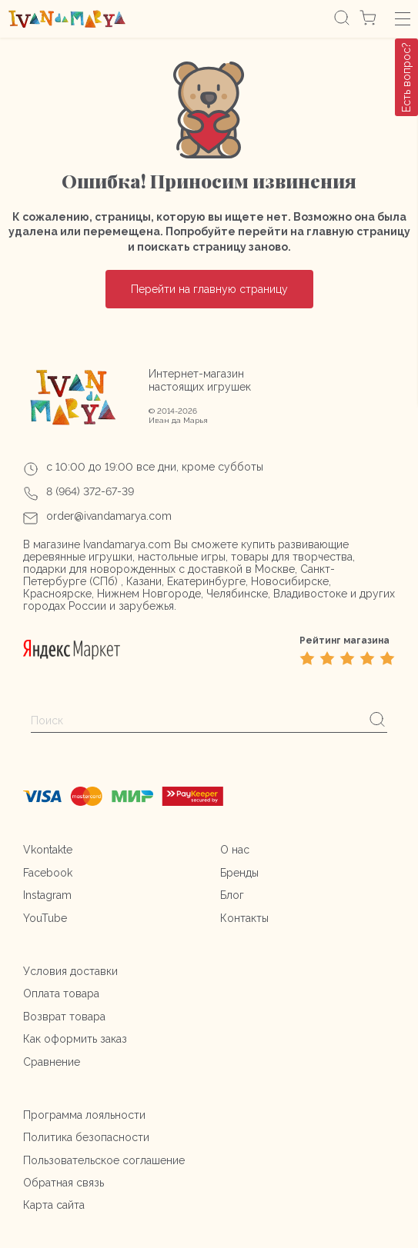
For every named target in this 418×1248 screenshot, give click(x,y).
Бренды (239, 873)
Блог (232, 895)
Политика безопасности (86, 1137)
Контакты (244, 918)
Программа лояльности (84, 1115)
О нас (234, 850)
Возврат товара (64, 1016)
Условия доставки (70, 971)
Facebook (47, 873)
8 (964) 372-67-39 (90, 491)
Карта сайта (54, 1205)
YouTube (45, 918)
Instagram (47, 895)
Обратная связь (63, 1182)
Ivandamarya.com (127, 544)
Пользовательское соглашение (104, 1160)
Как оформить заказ (75, 1039)
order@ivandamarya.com (109, 516)
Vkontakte (47, 850)
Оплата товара (61, 993)
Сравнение (51, 1062)
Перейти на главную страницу (209, 289)
